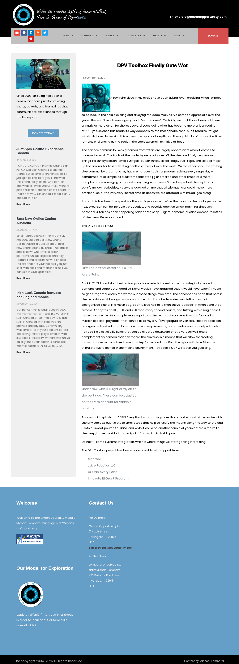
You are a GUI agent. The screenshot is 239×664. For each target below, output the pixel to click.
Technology (135, 34)
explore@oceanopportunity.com (111, 544)
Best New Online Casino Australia (36, 217)
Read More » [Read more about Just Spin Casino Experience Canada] (23, 201)
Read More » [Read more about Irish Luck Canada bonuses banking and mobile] (23, 349)
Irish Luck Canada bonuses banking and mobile (38, 291)
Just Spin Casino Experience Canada (40, 147)
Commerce (89, 34)
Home (68, 34)
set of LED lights (112, 328)
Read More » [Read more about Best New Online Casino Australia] (23, 275)
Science (112, 34)
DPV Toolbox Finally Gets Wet (152, 62)
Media (179, 34)
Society (159, 34)
